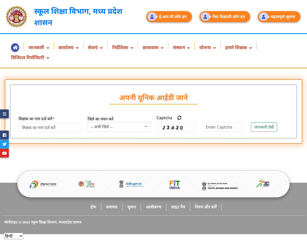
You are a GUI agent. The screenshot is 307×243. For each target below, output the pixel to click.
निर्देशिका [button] (120, 47)
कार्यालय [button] (67, 47)
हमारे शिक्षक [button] (236, 47)
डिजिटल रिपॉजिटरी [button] (28, 57)
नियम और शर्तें (206, 207)
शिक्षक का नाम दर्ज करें (36, 118)
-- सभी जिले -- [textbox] (102, 127)
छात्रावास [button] (151, 47)
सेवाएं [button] (93, 47)
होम (93, 207)
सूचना (131, 207)
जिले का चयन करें (101, 119)
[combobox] (119, 127)
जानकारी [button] (36, 47)
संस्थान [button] (179, 47)
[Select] (13, 236)
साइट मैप (178, 207)
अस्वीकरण (153, 207)
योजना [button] (205, 47)
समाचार (112, 207)
